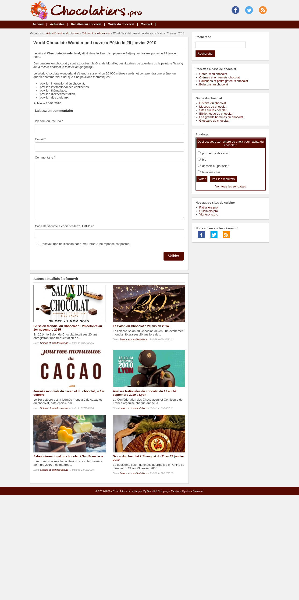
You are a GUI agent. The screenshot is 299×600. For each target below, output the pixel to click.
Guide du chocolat (121, 24)
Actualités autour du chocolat (62, 33)
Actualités (57, 24)
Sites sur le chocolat (212, 110)
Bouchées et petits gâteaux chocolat (223, 81)
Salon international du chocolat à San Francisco (68, 456)
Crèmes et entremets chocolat (219, 77)
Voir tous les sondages (230, 186)
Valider (173, 256)
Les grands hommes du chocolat (221, 117)
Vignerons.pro (208, 214)
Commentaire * (45, 157)
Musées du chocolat (212, 106)
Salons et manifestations (96, 33)
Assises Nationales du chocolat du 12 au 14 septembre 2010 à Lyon (144, 392)
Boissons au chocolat (213, 84)
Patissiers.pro (208, 207)
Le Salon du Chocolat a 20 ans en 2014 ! (142, 326)
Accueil (38, 24)
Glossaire (197, 491)
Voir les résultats (223, 179)
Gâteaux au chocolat (213, 74)
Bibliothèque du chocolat (215, 113)
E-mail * (40, 139)
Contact (146, 24)
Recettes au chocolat (86, 24)
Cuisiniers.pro (208, 211)
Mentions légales (180, 491)
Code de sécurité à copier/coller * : (64, 226)
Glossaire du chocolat (213, 120)
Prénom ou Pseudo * (49, 121)
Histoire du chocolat (212, 103)
